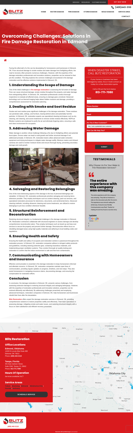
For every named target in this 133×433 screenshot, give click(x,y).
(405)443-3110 (123, 7)
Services (76, 2)
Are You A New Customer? (97, 123)
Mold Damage (108, 12)
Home (43, 12)
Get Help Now (120, 2)
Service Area (124, 12)
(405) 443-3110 (16, 356)
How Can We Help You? (99, 130)
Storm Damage (90, 12)
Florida (8, 388)
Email (92, 114)
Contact (126, 16)
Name (92, 98)
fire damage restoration (40, 90)
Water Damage (57, 12)
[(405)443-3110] (112, 7)
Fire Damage (73, 12)
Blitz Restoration (15, 299)
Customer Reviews (99, 2)
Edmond (24, 386)
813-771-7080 (104, 92)
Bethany (16, 388)
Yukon (8, 386)
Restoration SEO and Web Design (62, 431)
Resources (85, 2)
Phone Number (96, 106)
